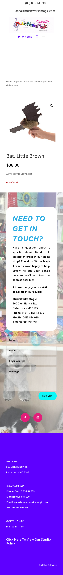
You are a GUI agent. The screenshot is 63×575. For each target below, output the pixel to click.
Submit (47, 395)
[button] (52, 106)
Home (9, 81)
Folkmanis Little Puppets (36, 81)
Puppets (18, 81)
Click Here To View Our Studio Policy (28, 541)
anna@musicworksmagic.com (35, 11)
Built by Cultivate (48, 564)
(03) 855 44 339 (35, 3)
